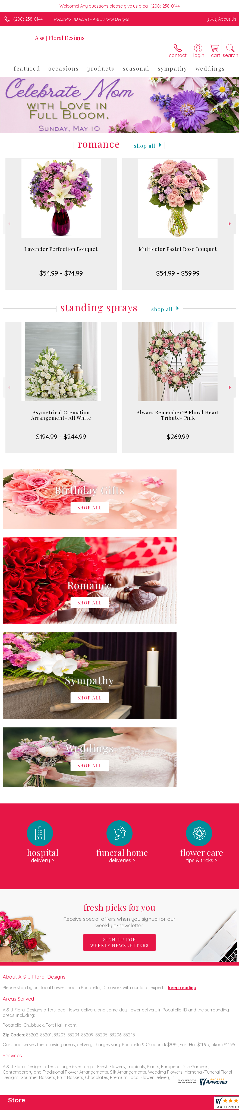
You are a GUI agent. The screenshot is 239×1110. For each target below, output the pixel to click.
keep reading (182, 824)
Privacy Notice (144, 1104)
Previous (8, 224)
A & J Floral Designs (59, 37)
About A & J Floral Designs (34, 814)
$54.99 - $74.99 (61, 273)
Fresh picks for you (119, 752)
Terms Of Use (112, 1104)
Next (230, 224)
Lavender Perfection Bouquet (61, 249)
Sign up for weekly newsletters (119, 779)
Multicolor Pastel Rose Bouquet (178, 249)
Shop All (144, 145)
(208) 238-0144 (28, 19)
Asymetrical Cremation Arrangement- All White (61, 415)
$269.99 (178, 437)
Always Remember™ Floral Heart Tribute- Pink (178, 415)
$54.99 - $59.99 (178, 273)
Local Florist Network (183, 1104)
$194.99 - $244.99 (61, 437)
